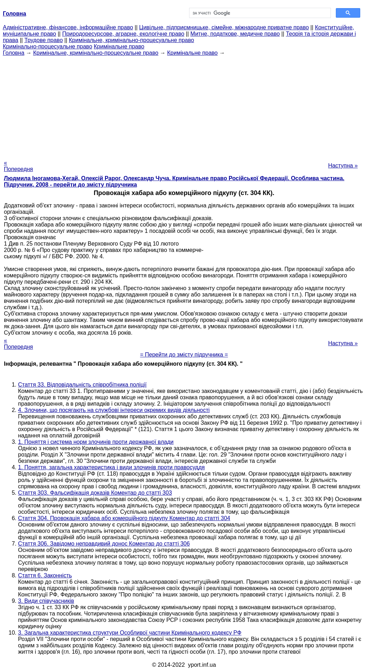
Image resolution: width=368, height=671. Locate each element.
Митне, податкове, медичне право (235, 34)
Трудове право (43, 40)
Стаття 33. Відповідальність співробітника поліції (82, 385)
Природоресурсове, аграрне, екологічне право (123, 34)
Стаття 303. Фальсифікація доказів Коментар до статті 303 (95, 493)
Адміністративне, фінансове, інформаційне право (68, 27)
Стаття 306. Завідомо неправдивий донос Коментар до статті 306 (104, 544)
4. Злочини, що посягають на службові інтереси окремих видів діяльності (114, 410)
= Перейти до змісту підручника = (184, 355)
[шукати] (259, 13)
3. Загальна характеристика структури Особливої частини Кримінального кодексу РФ (129, 633)
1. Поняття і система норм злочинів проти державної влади (96, 442)
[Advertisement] (184, 105)
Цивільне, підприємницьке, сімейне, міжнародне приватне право (224, 27)
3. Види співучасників (46, 601)
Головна (13, 53)
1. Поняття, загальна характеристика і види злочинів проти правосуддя (111, 467)
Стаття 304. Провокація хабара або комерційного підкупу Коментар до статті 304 (124, 518)
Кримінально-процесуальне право (47, 46)
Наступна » (343, 166)
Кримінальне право (119, 46)
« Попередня (18, 166)
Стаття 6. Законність (45, 575)
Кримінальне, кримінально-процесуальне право (131, 40)
